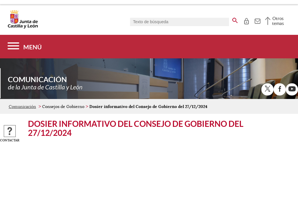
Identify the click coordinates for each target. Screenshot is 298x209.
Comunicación (22, 106)
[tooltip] (246, 20)
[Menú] (24, 46)
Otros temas (278, 21)
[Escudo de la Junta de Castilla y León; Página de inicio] (23, 27)
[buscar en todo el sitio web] (235, 19)
